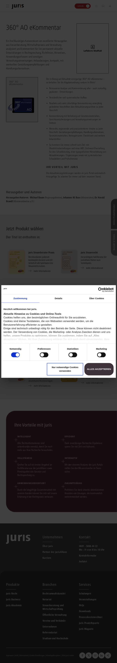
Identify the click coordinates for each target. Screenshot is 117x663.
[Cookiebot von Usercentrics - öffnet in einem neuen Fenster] (100, 289)
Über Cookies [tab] (96, 298)
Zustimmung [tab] (20, 298)
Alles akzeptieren (99, 369)
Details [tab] (58, 298)
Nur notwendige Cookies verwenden (65, 369)
